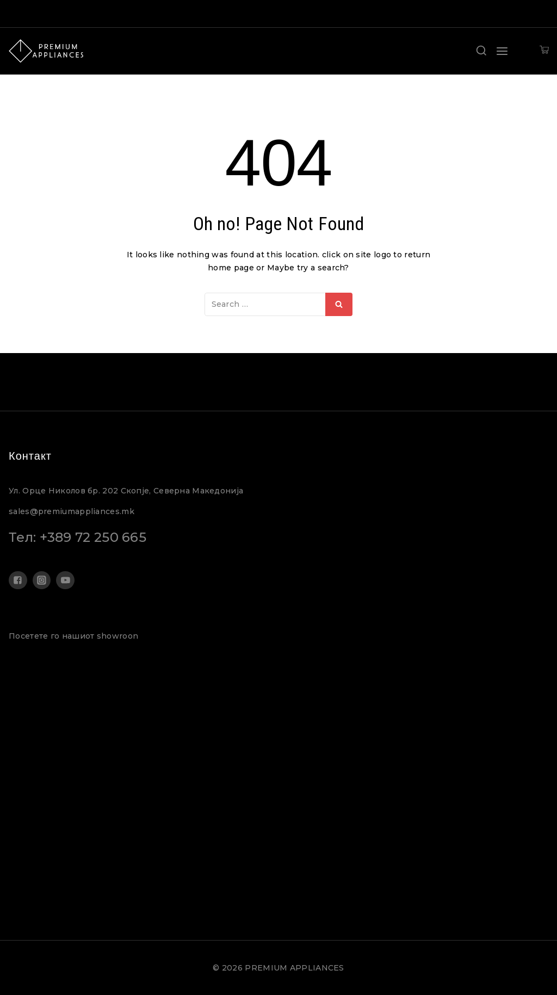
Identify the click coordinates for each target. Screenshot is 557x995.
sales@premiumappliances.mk (71, 511)
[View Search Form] (481, 51)
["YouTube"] (65, 580)
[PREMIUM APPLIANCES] (46, 51)
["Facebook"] (18, 580)
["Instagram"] (42, 580)
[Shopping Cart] (544, 51)
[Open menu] (502, 51)
